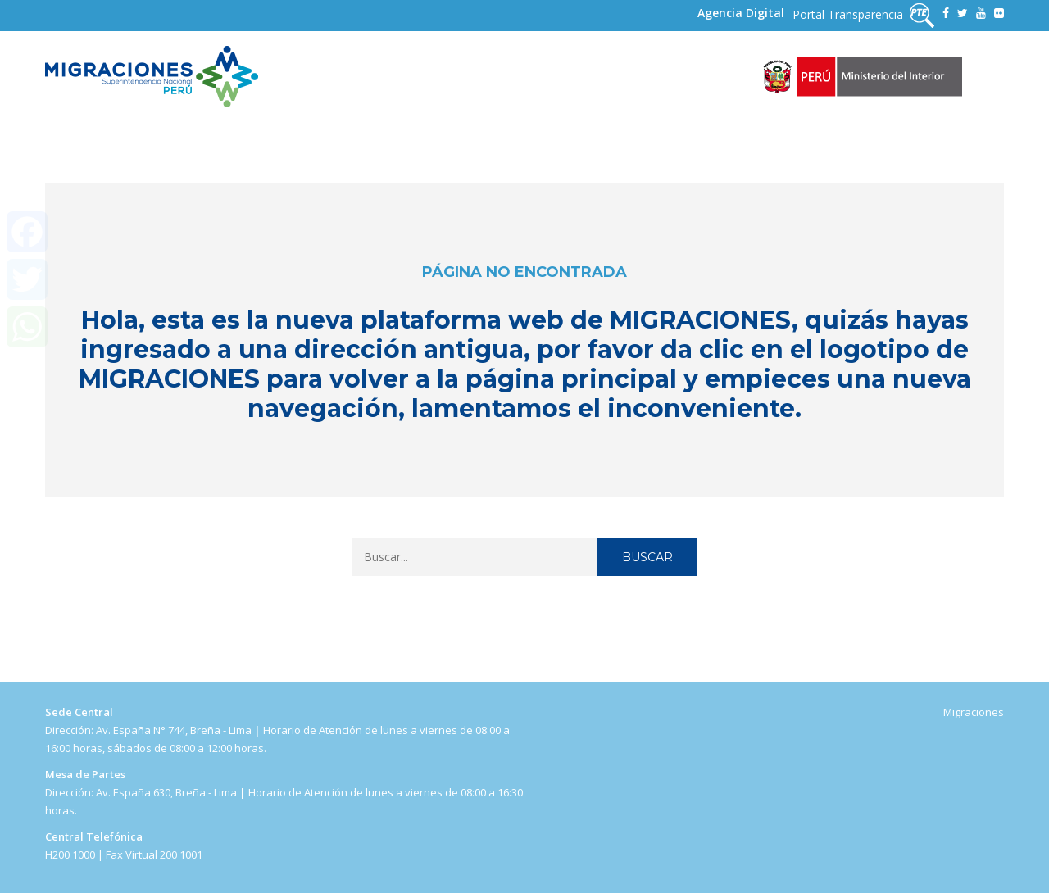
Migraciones (973, 712)
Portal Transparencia (863, 15)
